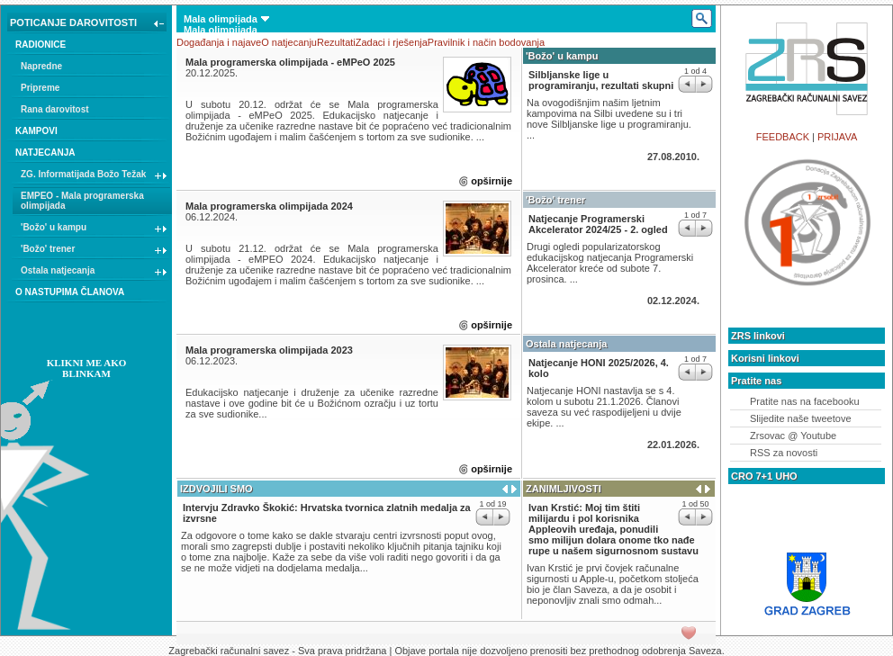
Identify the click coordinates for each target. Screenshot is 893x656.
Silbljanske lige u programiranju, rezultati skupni (600, 80)
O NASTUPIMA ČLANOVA (69, 292)
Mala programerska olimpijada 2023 (269, 350)
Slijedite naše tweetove (801, 418)
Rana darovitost (55, 109)
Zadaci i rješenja (392, 42)
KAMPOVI (36, 131)
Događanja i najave (218, 42)
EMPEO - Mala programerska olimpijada (82, 201)
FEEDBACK (782, 136)
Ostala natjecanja (94, 272)
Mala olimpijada (226, 18)
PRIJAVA (837, 136)
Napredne (41, 66)
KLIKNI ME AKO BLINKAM (87, 368)
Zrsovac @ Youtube (793, 435)
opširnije (491, 180)
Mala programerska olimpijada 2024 (269, 206)
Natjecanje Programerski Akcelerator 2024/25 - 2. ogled (598, 224)
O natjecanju (289, 42)
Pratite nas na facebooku (805, 401)
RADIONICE (40, 44)
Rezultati (336, 42)
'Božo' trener (94, 251)
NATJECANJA (45, 152)
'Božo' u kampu (94, 229)
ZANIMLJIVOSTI (563, 488)
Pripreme (40, 88)
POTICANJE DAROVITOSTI (88, 24)
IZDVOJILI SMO (216, 488)
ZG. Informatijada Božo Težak (94, 176)
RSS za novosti (783, 452)
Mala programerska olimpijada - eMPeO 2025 (290, 62)
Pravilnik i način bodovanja (486, 42)
